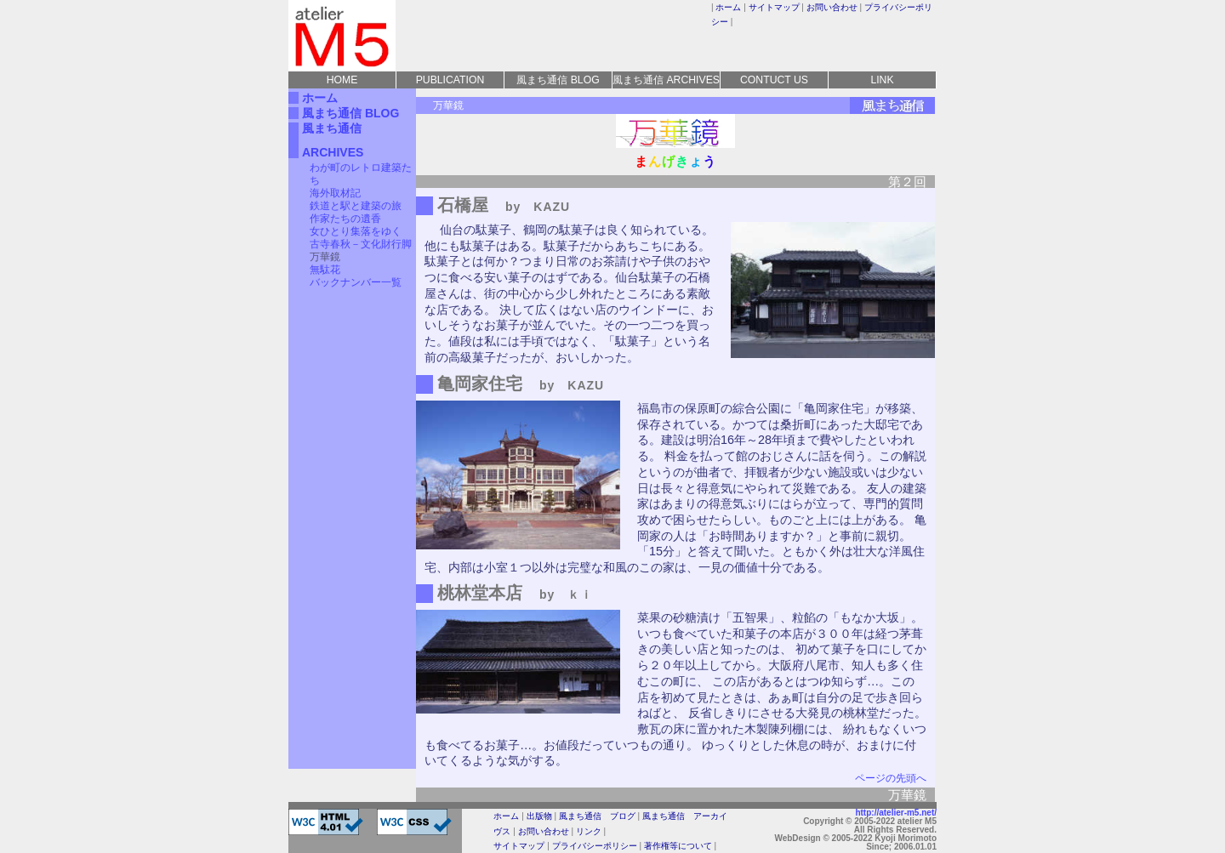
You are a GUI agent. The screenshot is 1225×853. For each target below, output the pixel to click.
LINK (881, 80)
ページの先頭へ (890, 778)
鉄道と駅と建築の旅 (356, 206)
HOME (342, 80)
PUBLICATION (450, 80)
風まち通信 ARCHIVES (666, 80)
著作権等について (678, 845)
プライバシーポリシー (594, 845)
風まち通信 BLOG (557, 80)
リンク (588, 831)
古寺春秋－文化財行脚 (361, 244)
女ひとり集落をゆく (356, 231)
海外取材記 (335, 193)
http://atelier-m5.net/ (896, 812)
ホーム (728, 7)
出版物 (539, 816)
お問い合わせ (832, 7)
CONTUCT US (774, 80)
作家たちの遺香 (345, 219)
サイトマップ (774, 7)
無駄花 (325, 270)
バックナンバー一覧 (356, 282)
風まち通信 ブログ (597, 816)
